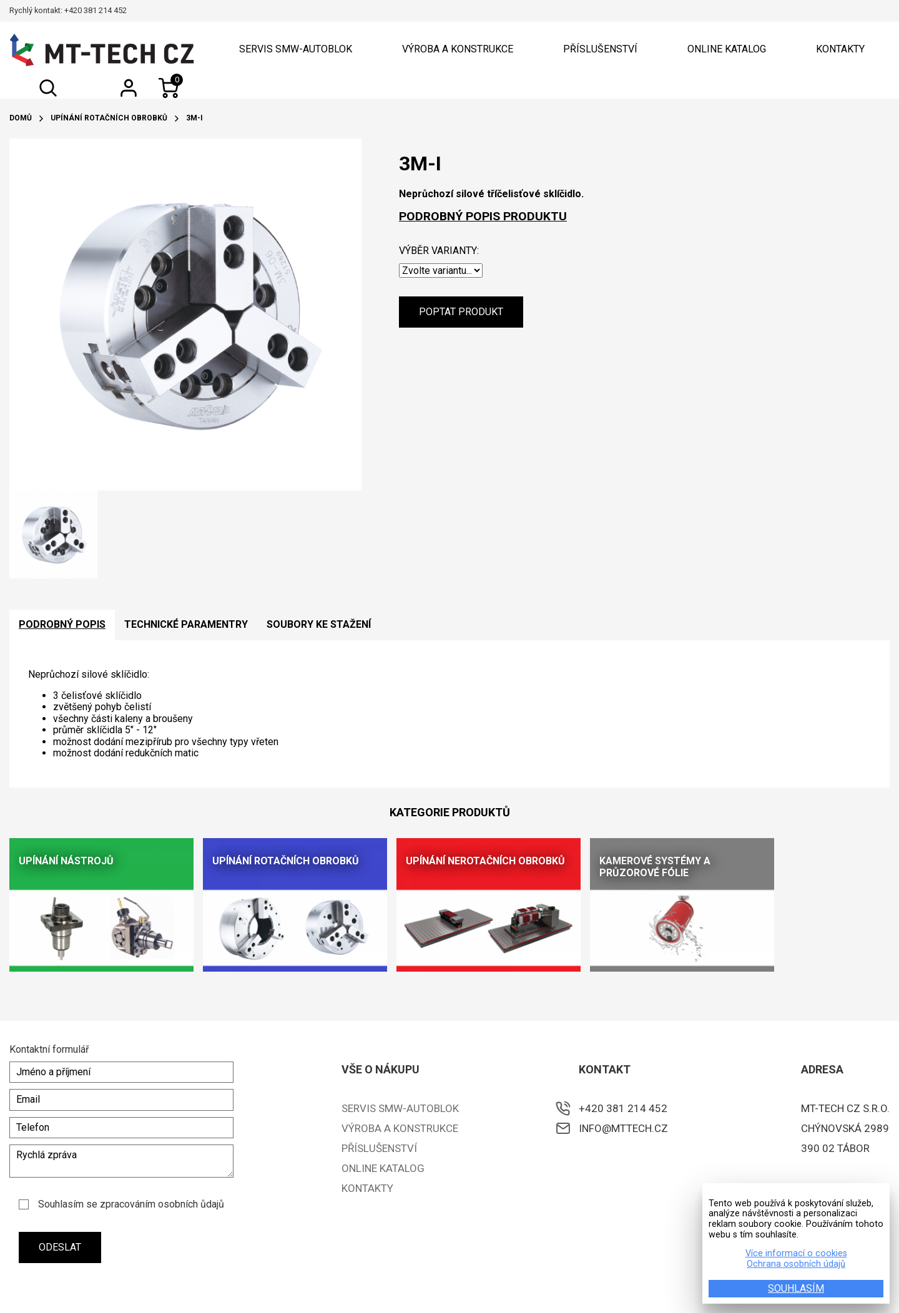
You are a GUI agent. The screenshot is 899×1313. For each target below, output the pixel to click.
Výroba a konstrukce (457, 49)
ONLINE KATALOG (726, 49)
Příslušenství (600, 49)
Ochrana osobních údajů (796, 1264)
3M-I (194, 118)
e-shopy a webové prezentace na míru (819, 1287)
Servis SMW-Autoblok (295, 49)
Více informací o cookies (796, 1254)
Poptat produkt (461, 312)
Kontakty (840, 49)
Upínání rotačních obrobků (109, 118)
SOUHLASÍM (796, 1288)
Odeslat (60, 1247)
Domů (20, 118)
